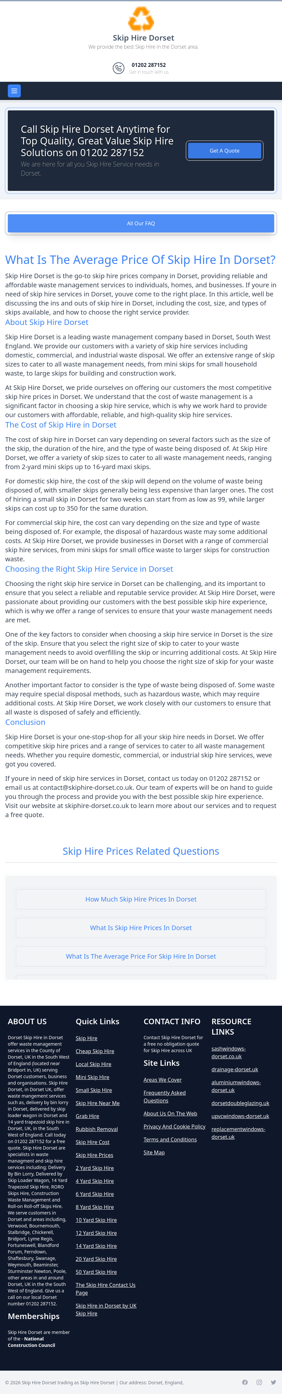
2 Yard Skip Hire (95, 1168)
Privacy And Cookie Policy (174, 1126)
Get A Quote (224, 150)
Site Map (154, 1152)
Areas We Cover (163, 1079)
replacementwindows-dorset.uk (238, 1133)
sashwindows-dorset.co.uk (229, 1052)
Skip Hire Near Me (98, 1103)
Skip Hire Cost (92, 1142)
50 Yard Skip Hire (96, 1272)
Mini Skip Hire (92, 1077)
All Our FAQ (141, 223)
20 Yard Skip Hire (96, 1259)
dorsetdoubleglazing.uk (240, 1103)
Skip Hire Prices (94, 1155)
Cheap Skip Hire (95, 1051)
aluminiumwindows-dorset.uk (236, 1086)
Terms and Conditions (170, 1139)
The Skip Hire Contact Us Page (105, 1288)
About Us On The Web (170, 1113)
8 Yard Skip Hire (95, 1207)
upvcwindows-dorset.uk (240, 1116)
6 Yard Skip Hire (95, 1194)
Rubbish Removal (97, 1129)
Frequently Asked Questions (165, 1096)
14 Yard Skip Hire (96, 1246)
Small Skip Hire (94, 1090)
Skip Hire (86, 1038)
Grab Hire (87, 1116)
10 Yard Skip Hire (96, 1220)
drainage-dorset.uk (235, 1069)
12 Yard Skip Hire (96, 1233)
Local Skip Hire (93, 1064)
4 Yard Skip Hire (95, 1181)
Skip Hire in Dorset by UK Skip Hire (106, 1309)
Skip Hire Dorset (143, 37)
